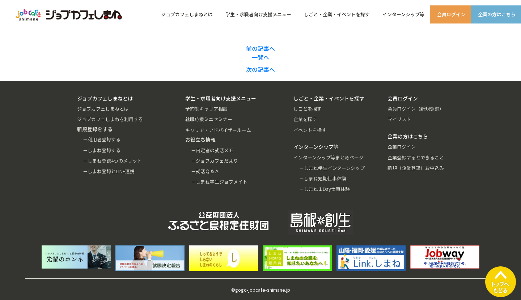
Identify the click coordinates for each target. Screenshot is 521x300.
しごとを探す (307, 108)
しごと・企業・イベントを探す (337, 14)
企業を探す (305, 119)
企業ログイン (401, 146)
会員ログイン (451, 14)
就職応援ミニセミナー (208, 119)
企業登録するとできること (415, 157)
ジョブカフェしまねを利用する (110, 119)
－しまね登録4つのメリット (112, 160)
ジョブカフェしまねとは (187, 14)
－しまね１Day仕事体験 (324, 188)
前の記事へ (260, 48)
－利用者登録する (101, 139)
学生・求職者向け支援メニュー (258, 14)
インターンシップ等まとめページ (328, 157)
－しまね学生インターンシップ (332, 167)
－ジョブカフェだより (214, 160)
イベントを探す (309, 130)
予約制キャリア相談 (206, 108)
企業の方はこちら (497, 14)
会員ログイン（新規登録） (415, 108)
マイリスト (399, 119)
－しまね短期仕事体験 (322, 178)
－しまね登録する (101, 150)
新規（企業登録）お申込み (415, 167)
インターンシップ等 (403, 14)
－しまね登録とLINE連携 (109, 171)
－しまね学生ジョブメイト (219, 181)
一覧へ (260, 57)
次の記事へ (260, 69)
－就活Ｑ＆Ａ (205, 171)
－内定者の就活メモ (212, 150)
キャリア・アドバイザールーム (218, 130)
